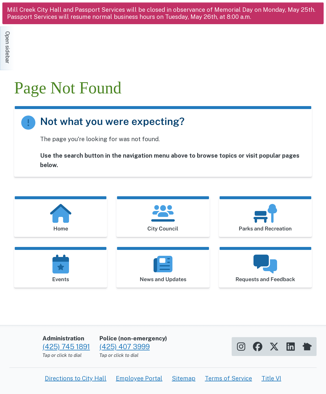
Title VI (271, 378)
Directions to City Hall (75, 378)
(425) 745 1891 (66, 346)
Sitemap (183, 378)
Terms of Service (228, 378)
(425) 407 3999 (124, 346)
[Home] (67, 45)
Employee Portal (139, 378)
